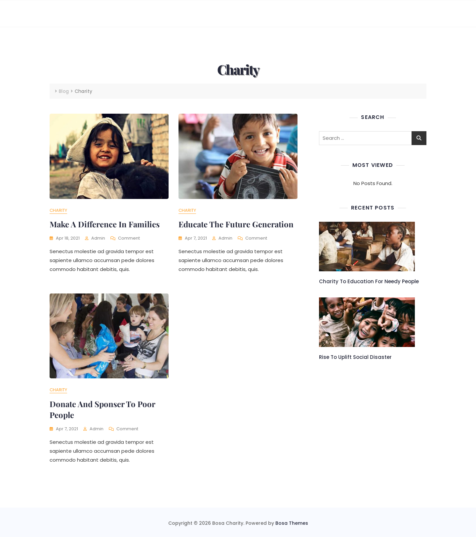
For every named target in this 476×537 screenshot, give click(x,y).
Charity (58, 210)
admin (98, 238)
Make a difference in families (105, 224)
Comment (129, 238)
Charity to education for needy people (369, 281)
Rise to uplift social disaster (355, 357)
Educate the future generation (236, 224)
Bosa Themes (291, 523)
